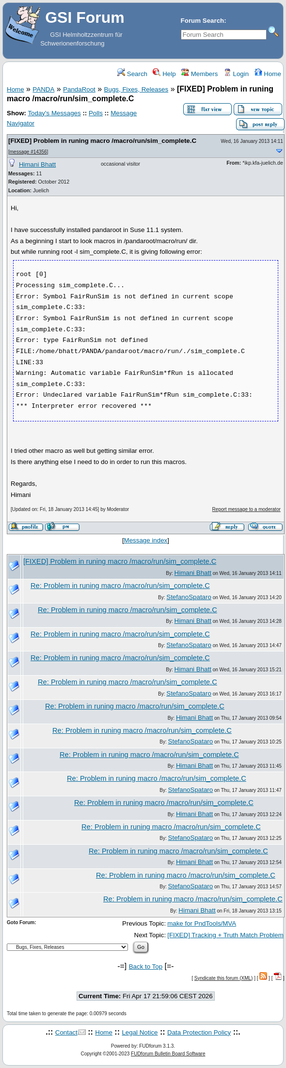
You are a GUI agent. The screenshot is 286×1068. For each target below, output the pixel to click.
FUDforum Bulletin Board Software (168, 1053)
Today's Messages (54, 113)
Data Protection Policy (199, 1032)
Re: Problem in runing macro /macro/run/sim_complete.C (120, 585)
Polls (96, 113)
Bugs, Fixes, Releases (136, 89)
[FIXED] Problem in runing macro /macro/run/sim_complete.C (102, 140)
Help (164, 73)
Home (267, 73)
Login (236, 73)
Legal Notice (140, 1032)
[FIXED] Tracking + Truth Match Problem (225, 935)
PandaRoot (79, 89)
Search (132, 73)
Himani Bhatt (37, 164)
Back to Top (145, 966)
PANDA (43, 89)
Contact (66, 1032)
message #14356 (28, 152)
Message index (146, 540)
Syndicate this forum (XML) (223, 978)
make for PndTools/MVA (201, 923)
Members (199, 73)
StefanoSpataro (188, 597)
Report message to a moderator (246, 509)
